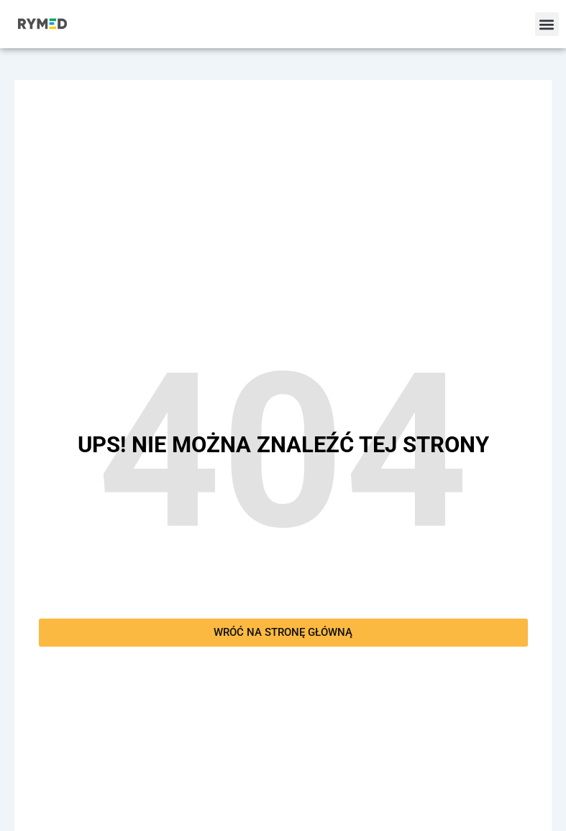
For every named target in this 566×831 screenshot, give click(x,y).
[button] (547, 24)
